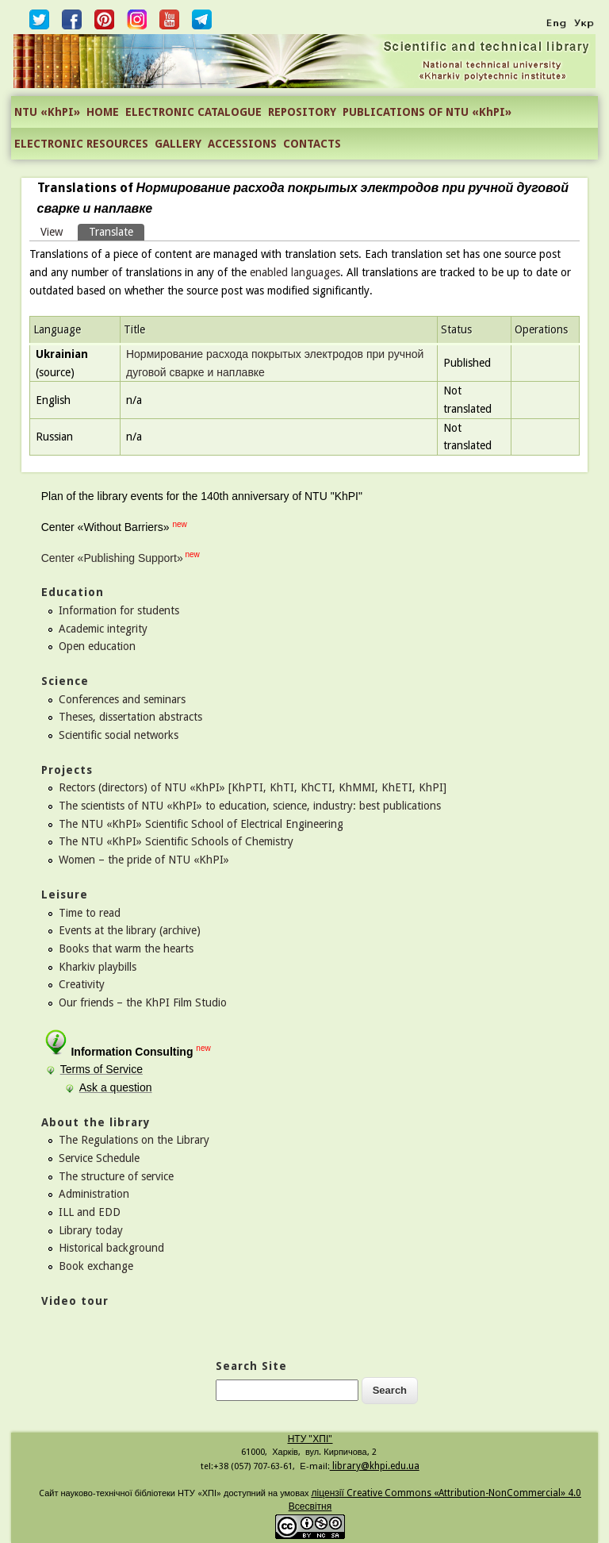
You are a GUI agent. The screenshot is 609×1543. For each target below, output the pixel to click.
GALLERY (178, 143)
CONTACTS (312, 143)
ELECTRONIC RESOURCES (81, 143)
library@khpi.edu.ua (374, 1466)
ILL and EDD (90, 1212)
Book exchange (96, 1266)
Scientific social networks (118, 735)
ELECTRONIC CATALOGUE (193, 112)
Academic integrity (103, 628)
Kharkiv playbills (97, 966)
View (51, 231)
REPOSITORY (302, 112)
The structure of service (116, 1176)
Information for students (119, 610)
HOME (102, 112)
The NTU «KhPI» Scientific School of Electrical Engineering (201, 824)
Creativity (82, 984)
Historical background (111, 1247)
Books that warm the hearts (126, 948)
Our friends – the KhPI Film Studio (143, 1002)
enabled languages (295, 272)
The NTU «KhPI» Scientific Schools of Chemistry (176, 841)
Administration (94, 1193)
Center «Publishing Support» (112, 558)
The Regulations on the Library (134, 1139)
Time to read (90, 912)
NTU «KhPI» (47, 112)
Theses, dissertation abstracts (130, 716)
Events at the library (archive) (130, 930)
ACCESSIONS (242, 143)
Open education (97, 646)
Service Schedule (99, 1158)
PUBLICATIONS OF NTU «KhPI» (427, 112)
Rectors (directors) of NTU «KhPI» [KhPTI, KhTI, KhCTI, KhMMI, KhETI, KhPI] (252, 787)
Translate (116, 231)
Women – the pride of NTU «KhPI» (144, 859)
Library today (91, 1230)
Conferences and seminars (122, 699)
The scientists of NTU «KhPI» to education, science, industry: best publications (250, 805)
